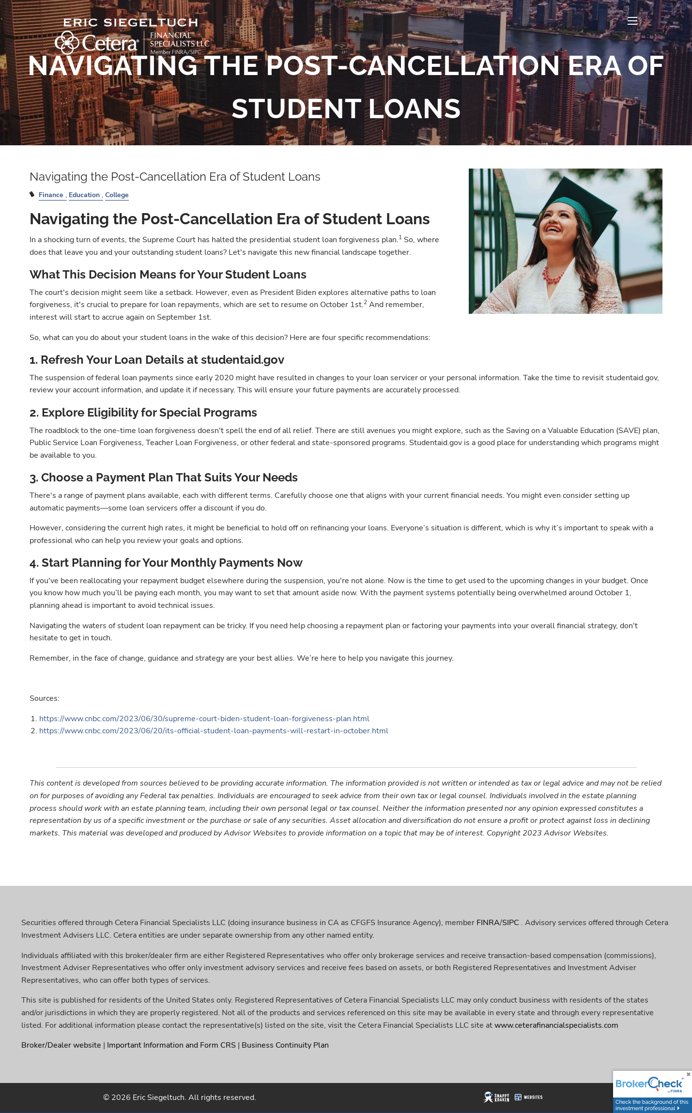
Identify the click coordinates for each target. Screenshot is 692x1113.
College (117, 195)
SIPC (510, 922)
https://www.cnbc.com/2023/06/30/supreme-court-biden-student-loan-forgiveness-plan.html (204, 718)
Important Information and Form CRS (171, 1045)
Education (84, 195)
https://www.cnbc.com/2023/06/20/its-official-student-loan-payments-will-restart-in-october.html (213, 731)
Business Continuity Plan (285, 1045)
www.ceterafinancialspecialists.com (556, 1025)
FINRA (488, 922)
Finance (51, 195)
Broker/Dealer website (61, 1045)
